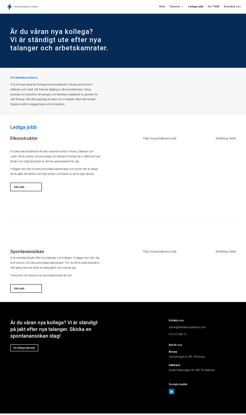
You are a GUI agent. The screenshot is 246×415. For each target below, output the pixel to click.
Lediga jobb (195, 7)
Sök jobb (20, 187)
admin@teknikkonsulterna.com (187, 328)
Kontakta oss (232, 7)
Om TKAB (214, 7)
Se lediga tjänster (24, 349)
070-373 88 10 (177, 335)
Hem (162, 7)
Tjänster (174, 7)
